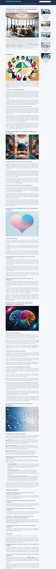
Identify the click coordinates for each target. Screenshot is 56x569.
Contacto (34, 3)
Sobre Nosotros (30, 3)
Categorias (24, 3)
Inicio (20, 3)
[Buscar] (50, 1)
